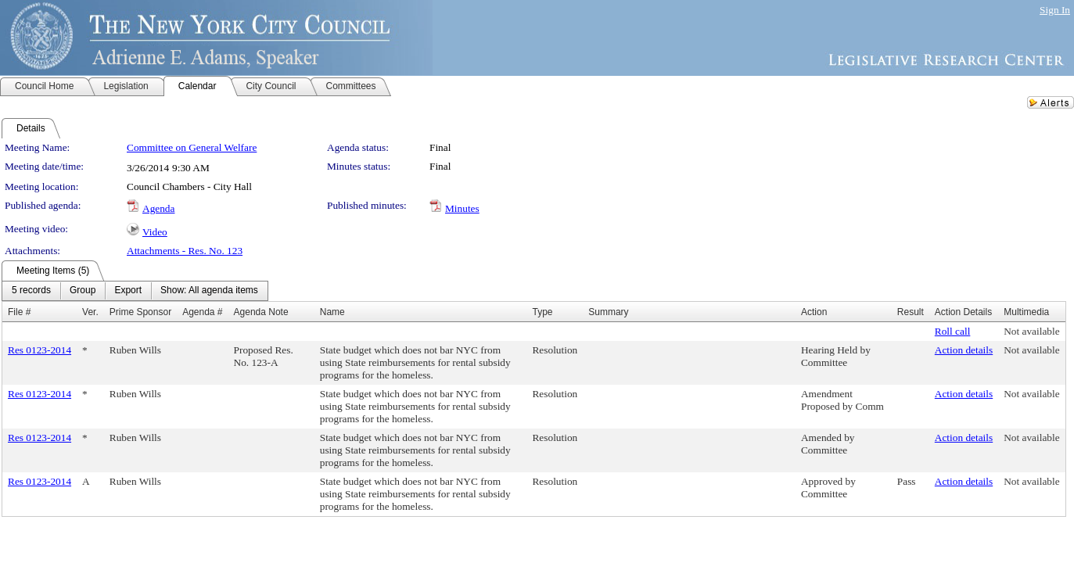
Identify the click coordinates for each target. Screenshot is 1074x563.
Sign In (1055, 10)
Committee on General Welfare (192, 147)
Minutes (462, 208)
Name (332, 312)
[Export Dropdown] (128, 291)
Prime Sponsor (140, 312)
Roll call (953, 331)
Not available (1031, 331)
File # (19, 312)
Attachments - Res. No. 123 (184, 250)
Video (154, 232)
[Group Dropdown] (82, 291)
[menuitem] (31, 291)
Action (814, 312)
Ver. (90, 312)
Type (542, 312)
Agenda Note (261, 312)
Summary (608, 312)
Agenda (158, 208)
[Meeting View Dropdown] (209, 291)
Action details (964, 350)
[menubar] (135, 291)
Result (910, 312)
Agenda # (202, 312)
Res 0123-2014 (39, 350)
